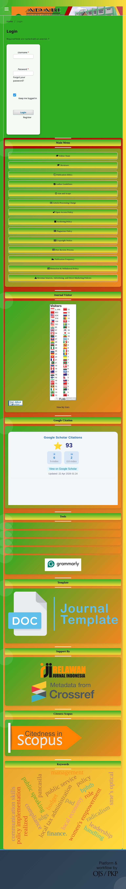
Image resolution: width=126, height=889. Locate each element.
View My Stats (63, 407)
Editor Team (64, 156)
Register (27, 117)
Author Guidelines (63, 184)
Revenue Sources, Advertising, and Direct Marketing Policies (64, 278)
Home (10, 21)
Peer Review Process (64, 250)
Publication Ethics (64, 175)
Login (23, 112)
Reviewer (64, 165)
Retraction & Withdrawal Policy (64, 268)
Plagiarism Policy (64, 231)
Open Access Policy (64, 212)
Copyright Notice (64, 240)
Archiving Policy (64, 221)
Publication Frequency (64, 259)
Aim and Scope (64, 193)
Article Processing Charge (64, 203)
